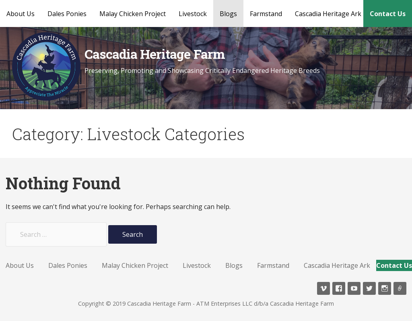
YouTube (354, 288)
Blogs (228, 13)
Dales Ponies (67, 13)
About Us (20, 13)
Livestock (193, 13)
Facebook (338, 288)
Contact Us (388, 13)
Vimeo (323, 288)
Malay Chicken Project (132, 13)
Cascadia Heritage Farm (154, 53)
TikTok (399, 288)
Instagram (384, 288)
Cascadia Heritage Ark (328, 13)
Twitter (369, 288)
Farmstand (266, 13)
